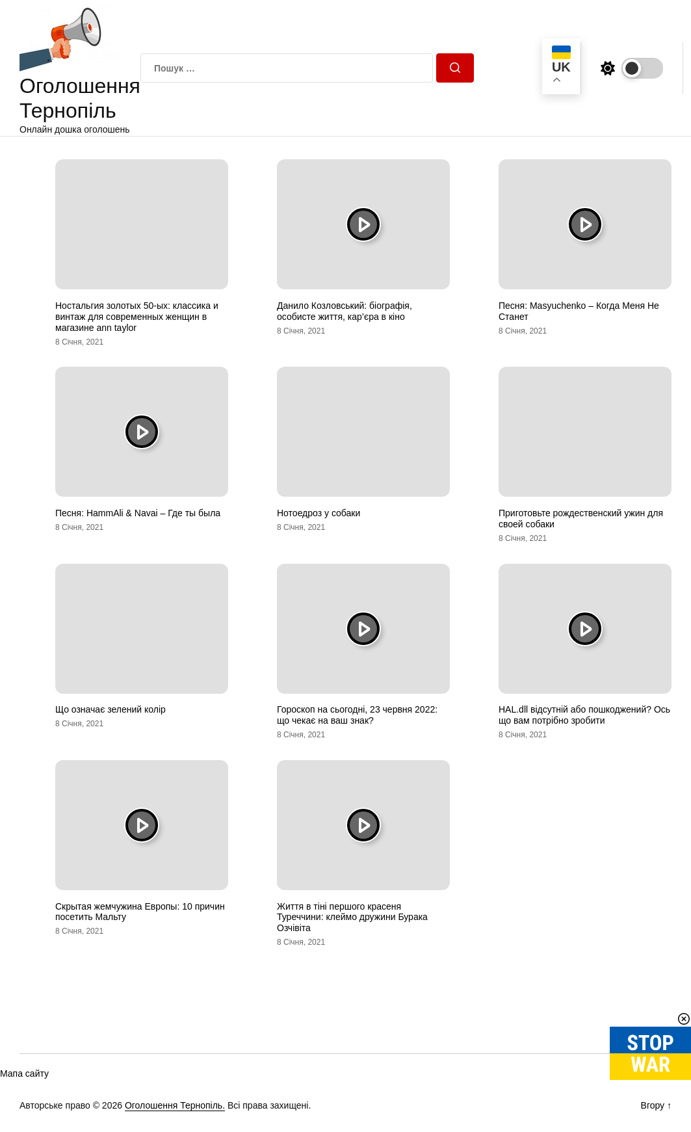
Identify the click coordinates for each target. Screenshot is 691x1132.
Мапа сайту (24, 1073)
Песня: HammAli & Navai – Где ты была (137, 513)
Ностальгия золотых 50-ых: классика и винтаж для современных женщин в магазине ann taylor (136, 316)
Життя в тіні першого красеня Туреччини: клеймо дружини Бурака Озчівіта (352, 917)
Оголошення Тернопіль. (175, 1105)
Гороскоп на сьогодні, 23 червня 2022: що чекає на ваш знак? (357, 715)
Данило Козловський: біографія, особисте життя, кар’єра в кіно (344, 311)
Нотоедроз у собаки (318, 513)
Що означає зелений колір (110, 709)
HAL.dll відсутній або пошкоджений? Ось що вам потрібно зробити (584, 715)
